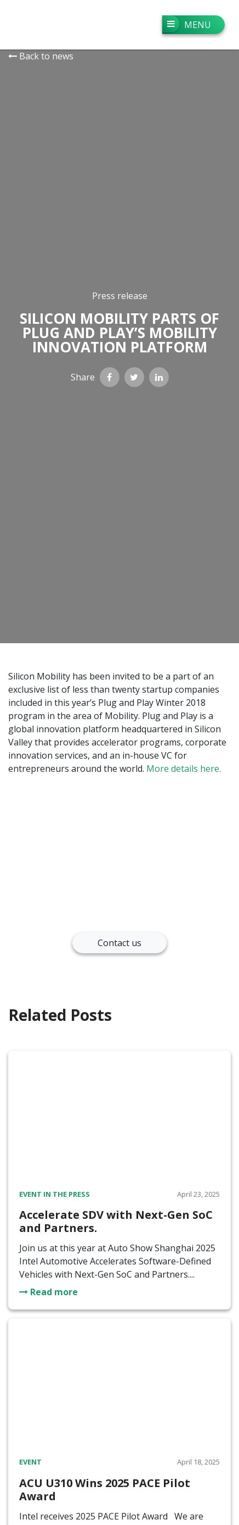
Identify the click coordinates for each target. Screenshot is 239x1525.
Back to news (40, 56)
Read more (48, 1292)
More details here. (183, 769)
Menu (186, 23)
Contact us (119, 943)
